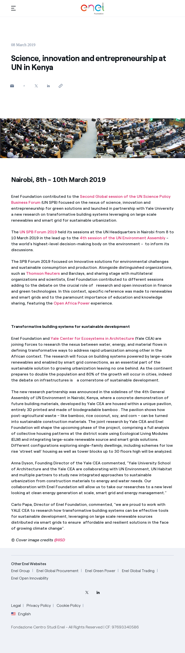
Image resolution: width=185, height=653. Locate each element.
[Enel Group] (20, 571)
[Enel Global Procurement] (57, 571)
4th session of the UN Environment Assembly (122, 238)
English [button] (21, 614)
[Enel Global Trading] (138, 571)
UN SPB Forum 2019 (38, 232)
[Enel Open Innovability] (29, 578)
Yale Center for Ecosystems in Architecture (92, 338)
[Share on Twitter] (36, 85)
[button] (13, 7)
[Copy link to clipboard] (60, 85)
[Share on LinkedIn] (48, 85)
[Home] (92, 8)
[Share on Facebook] (24, 85)
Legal (16, 605)
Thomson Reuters (43, 273)
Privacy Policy (39, 605)
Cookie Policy (69, 605)
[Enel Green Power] (100, 571)
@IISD (59, 540)
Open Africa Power (72, 303)
